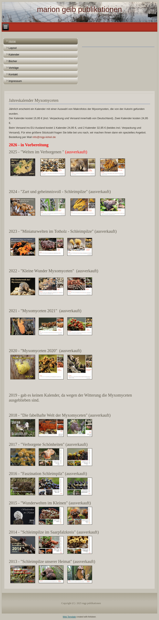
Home (12, 41)
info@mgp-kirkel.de (44, 137)
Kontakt (13, 74)
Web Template (69, 617)
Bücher (12, 61)
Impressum (15, 81)
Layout (12, 47)
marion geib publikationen (79, 9)
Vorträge (13, 67)
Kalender (13, 54)
